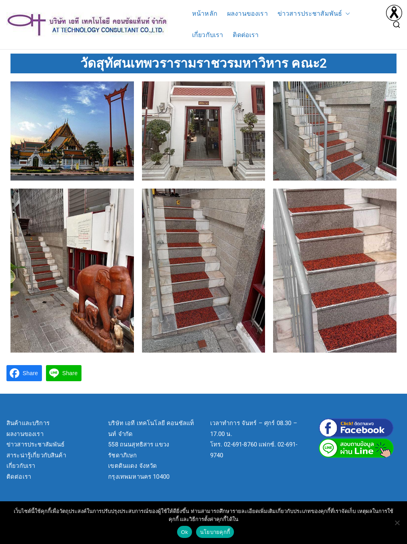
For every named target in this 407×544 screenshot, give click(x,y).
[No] (397, 523)
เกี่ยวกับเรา (207, 35)
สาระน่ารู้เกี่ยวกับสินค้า (36, 455)
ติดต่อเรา (246, 35)
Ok (184, 532)
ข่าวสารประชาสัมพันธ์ (314, 14)
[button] (346, 14)
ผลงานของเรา (247, 13)
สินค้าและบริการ (28, 423)
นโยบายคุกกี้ (215, 532)
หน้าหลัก (204, 13)
